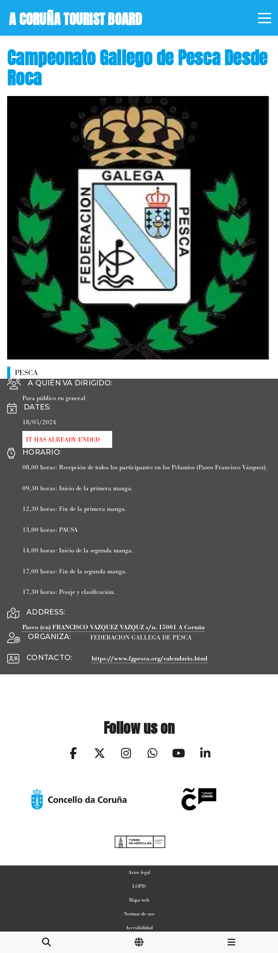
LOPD (139, 886)
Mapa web (139, 900)
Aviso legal (139, 872)
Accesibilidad (139, 927)
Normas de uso (139, 914)
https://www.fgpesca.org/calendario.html (149, 658)
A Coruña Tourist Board (75, 17)
